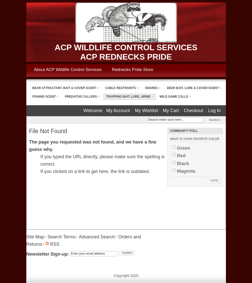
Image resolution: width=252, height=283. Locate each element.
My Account (118, 110)
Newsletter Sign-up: (47, 254)
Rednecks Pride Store (132, 69)
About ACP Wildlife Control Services (68, 69)
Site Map (35, 236)
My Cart (171, 110)
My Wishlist (146, 110)
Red (181, 155)
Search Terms (62, 236)
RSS (55, 244)
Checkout (193, 110)
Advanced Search (97, 236)
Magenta (186, 171)
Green (183, 148)
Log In (214, 110)
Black (183, 163)
